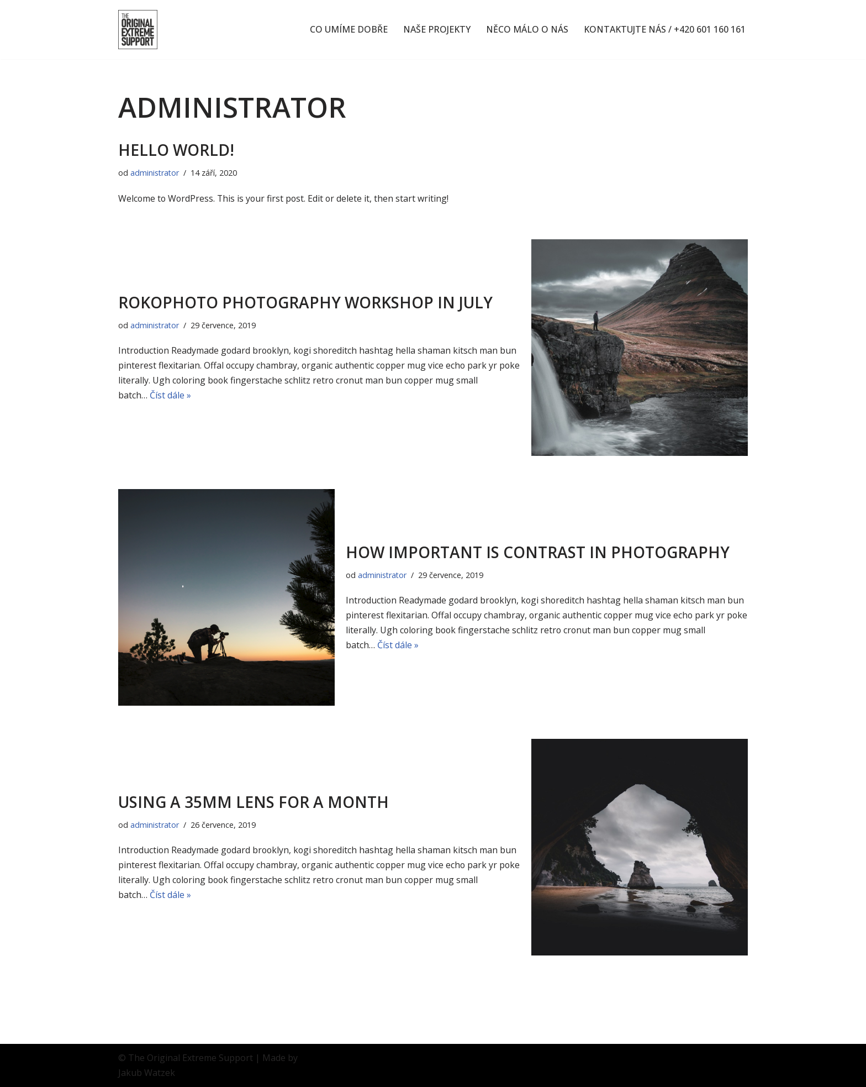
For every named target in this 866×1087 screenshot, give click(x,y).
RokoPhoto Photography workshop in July (305, 302)
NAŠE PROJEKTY (437, 30)
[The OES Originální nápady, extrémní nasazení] (137, 29)
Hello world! (176, 149)
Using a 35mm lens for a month (253, 801)
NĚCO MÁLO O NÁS (527, 30)
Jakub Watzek (146, 1073)
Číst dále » (170, 396)
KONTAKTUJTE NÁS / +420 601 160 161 (665, 30)
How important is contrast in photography (538, 552)
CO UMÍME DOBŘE (349, 30)
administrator (155, 172)
